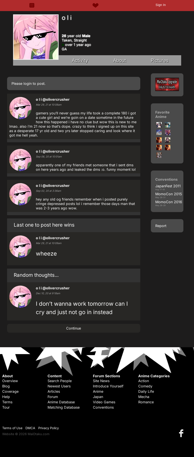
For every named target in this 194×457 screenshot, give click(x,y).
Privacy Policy (48, 428)
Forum (53, 396)
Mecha (143, 396)
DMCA (30, 428)
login (27, 83)
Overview (10, 381)
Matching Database (64, 407)
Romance (146, 402)
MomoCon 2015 (168, 194)
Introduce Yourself (108, 386)
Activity (80, 60)
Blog (6, 386)
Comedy (145, 386)
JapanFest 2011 (168, 186)
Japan (98, 396)
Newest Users (59, 386)
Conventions (103, 407)
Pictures (160, 60)
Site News (101, 381)
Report (160, 226)
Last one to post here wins (44, 225)
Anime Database (61, 402)
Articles (54, 391)
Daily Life (146, 391)
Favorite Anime (162, 114)
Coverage (10, 391)
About (119, 60)
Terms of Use (12, 428)
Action (143, 381)
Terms (7, 402)
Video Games (104, 402)
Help (6, 396)
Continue (73, 328)
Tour (6, 407)
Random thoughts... (36, 275)
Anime (98, 391)
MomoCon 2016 (168, 202)
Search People (60, 381)
